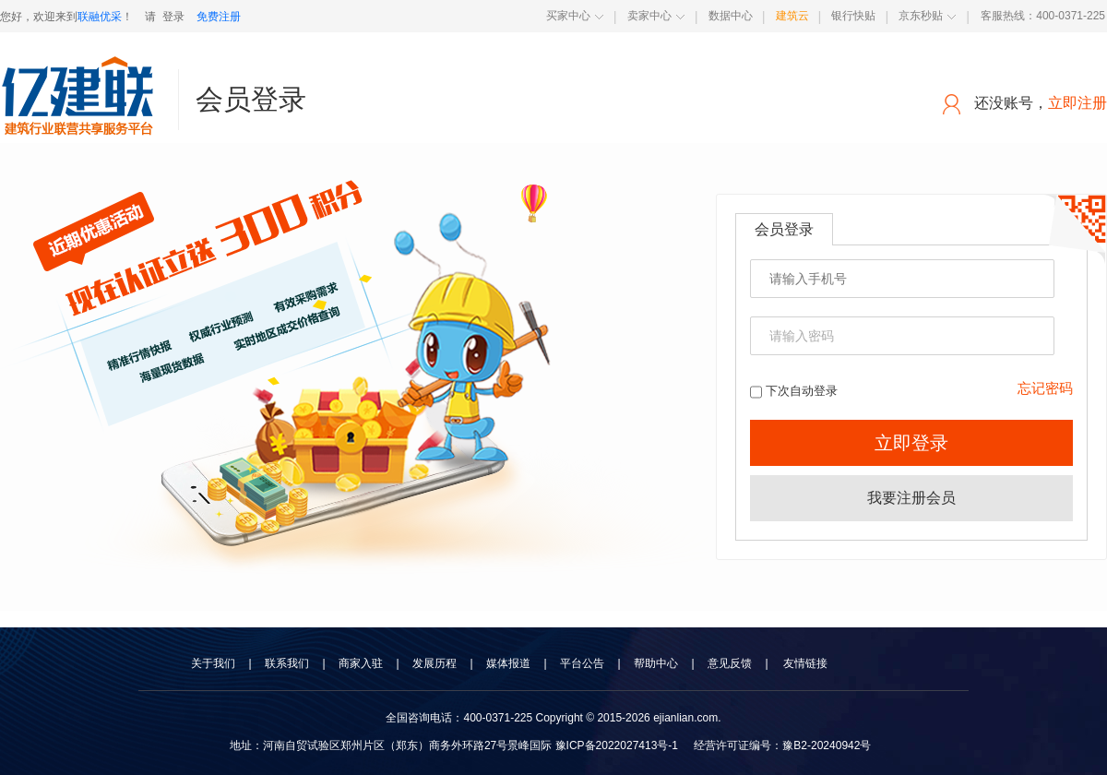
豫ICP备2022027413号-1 (616, 745)
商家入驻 (361, 663)
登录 (173, 16)
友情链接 (805, 663)
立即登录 (911, 443)
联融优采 (99, 16)
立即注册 (1077, 103)
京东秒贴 (921, 15)
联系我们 (287, 663)
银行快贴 (853, 15)
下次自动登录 (794, 391)
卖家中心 (649, 15)
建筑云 (792, 15)
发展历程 (434, 663)
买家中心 (568, 15)
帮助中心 (656, 663)
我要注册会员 (911, 498)
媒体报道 (508, 663)
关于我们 (213, 663)
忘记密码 (1045, 388)
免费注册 (218, 16)
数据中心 (730, 15)
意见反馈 (730, 663)
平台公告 (582, 663)
